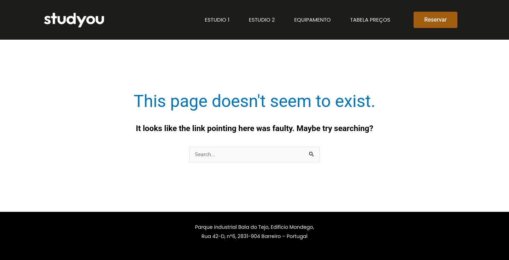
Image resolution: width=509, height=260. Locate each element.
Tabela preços (370, 19)
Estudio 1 (217, 19)
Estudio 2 (262, 19)
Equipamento (312, 19)
